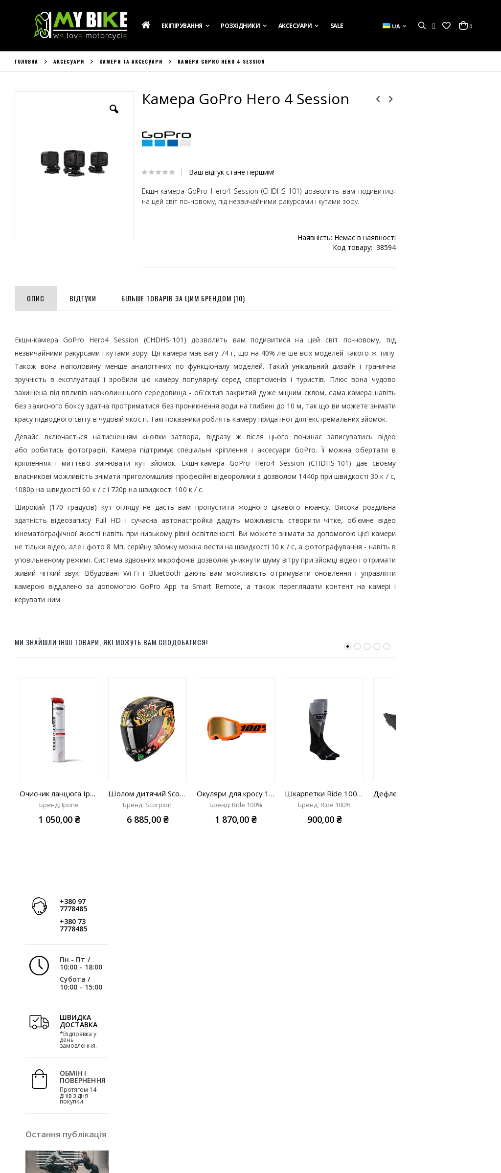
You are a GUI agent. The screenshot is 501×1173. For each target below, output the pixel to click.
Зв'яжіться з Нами (42, 1086)
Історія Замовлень (165, 1073)
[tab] (36, 307)
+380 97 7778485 (427, 110)
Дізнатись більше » (433, 444)
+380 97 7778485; (292, 1115)
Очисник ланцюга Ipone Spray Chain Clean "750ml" (59, 817)
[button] (446, 26)
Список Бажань (160, 1086)
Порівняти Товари (165, 1099)
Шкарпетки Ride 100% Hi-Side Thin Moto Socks (324, 817)
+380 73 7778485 (427, 130)
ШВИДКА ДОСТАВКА (432, 226)
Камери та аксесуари (130, 61)
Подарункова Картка (48, 1060)
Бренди (26, 1112)
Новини (27, 1099)
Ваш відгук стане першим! (222, 172)
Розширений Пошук (168, 1112)
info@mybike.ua (405, 1115)
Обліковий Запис (163, 1060)
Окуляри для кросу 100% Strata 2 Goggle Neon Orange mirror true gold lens (236, 817)
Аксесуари (68, 61)
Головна (26, 61)
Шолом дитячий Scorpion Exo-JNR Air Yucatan (147, 817)
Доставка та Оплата (46, 1073)
